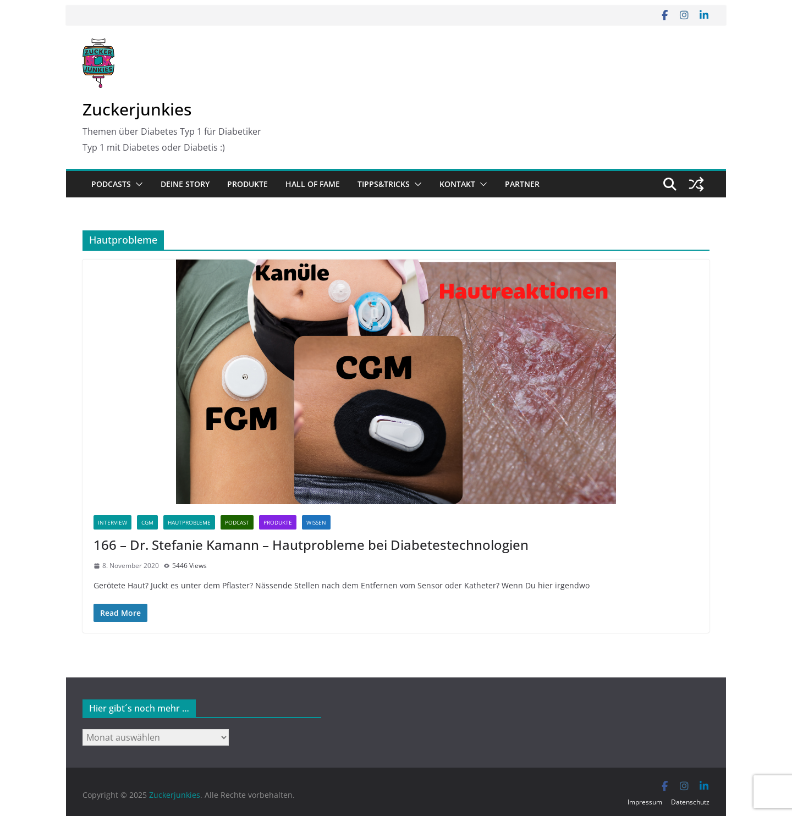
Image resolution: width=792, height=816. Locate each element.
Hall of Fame (312, 184)
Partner (522, 184)
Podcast (237, 522)
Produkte (247, 184)
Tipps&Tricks (384, 184)
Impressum (645, 802)
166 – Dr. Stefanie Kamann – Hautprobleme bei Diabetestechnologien (311, 545)
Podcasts (111, 184)
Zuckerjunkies (136, 109)
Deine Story (185, 184)
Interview (112, 522)
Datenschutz (690, 802)
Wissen (316, 522)
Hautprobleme (189, 522)
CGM (147, 522)
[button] (137, 184)
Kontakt (457, 184)
